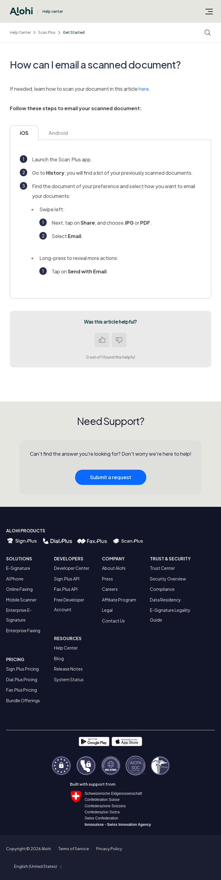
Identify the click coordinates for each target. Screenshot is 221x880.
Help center (52, 11)
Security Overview (168, 578)
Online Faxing (19, 589)
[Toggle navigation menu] (209, 11)
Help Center (20, 32)
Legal (107, 610)
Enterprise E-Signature (19, 614)
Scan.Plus (47, 32)
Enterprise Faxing (23, 630)
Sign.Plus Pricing (22, 668)
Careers (110, 589)
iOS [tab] (24, 133)
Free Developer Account (69, 604)
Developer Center (71, 568)
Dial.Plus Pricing (21, 679)
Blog (59, 658)
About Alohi (113, 568)
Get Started (74, 32)
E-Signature (18, 568)
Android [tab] (58, 133)
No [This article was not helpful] (119, 340)
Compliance (162, 589)
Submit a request (110, 481)
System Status (69, 679)
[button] (37, 866)
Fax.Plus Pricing (21, 689)
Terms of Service (73, 848)
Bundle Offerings (23, 700)
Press (107, 578)
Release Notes (68, 668)
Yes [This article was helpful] (102, 340)
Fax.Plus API (66, 589)
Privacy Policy (109, 848)
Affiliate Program (119, 599)
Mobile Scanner (21, 599)
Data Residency (165, 599)
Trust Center (162, 568)
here (144, 89)
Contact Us (113, 620)
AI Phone (15, 578)
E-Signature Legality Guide (170, 614)
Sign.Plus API (66, 578)
